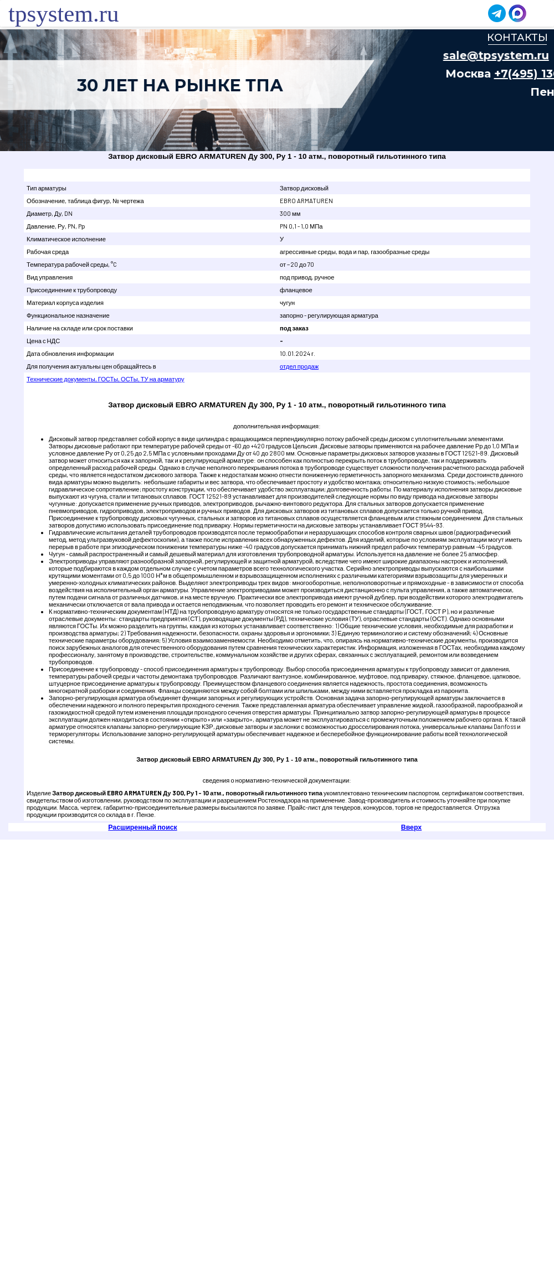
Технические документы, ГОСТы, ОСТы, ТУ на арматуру (105, 378)
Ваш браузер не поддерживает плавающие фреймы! (277, 90)
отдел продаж (299, 366)
